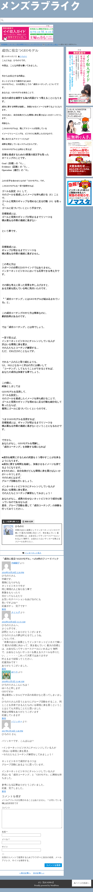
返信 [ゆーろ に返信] (4, 718)
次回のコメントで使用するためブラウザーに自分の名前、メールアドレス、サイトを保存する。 (32, 862)
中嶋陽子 (15, 563)
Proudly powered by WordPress (46, 889)
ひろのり (23, 56)
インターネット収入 (51, 44)
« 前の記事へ (25, 877)
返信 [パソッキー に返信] (4, 791)
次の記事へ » (38, 877)
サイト (5, 850)
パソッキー (16, 721)
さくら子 (15, 612)
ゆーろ (14, 672)
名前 (5, 836)
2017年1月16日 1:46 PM (12, 731)
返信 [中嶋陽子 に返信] (4, 609)
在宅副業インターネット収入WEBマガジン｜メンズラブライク (21, 44)
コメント (6, 807)
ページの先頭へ (82, 887)
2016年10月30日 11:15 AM (13, 622)
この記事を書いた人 (12, 521)
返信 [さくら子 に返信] (4, 669)
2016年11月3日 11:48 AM (13, 681)
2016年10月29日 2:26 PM (13, 572)
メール (6, 843)
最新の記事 (29, 521)
